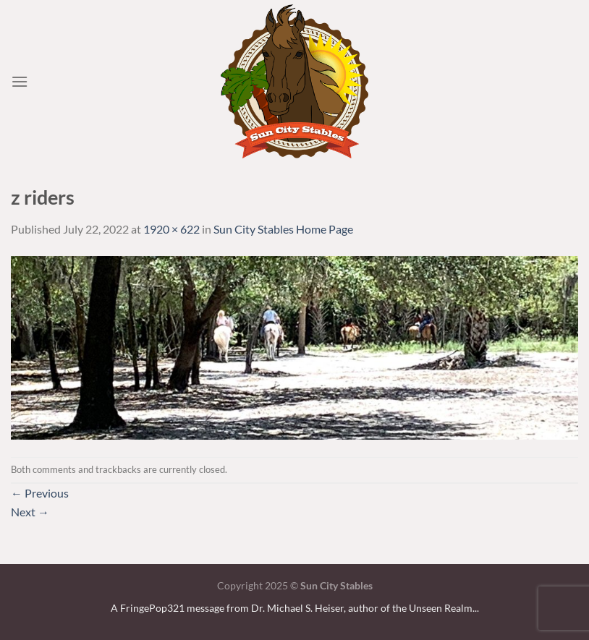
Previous (40, 493)
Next (30, 512)
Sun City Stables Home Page (283, 229)
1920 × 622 (171, 229)
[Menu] (19, 81)
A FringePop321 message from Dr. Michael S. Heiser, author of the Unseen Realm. (293, 608)
